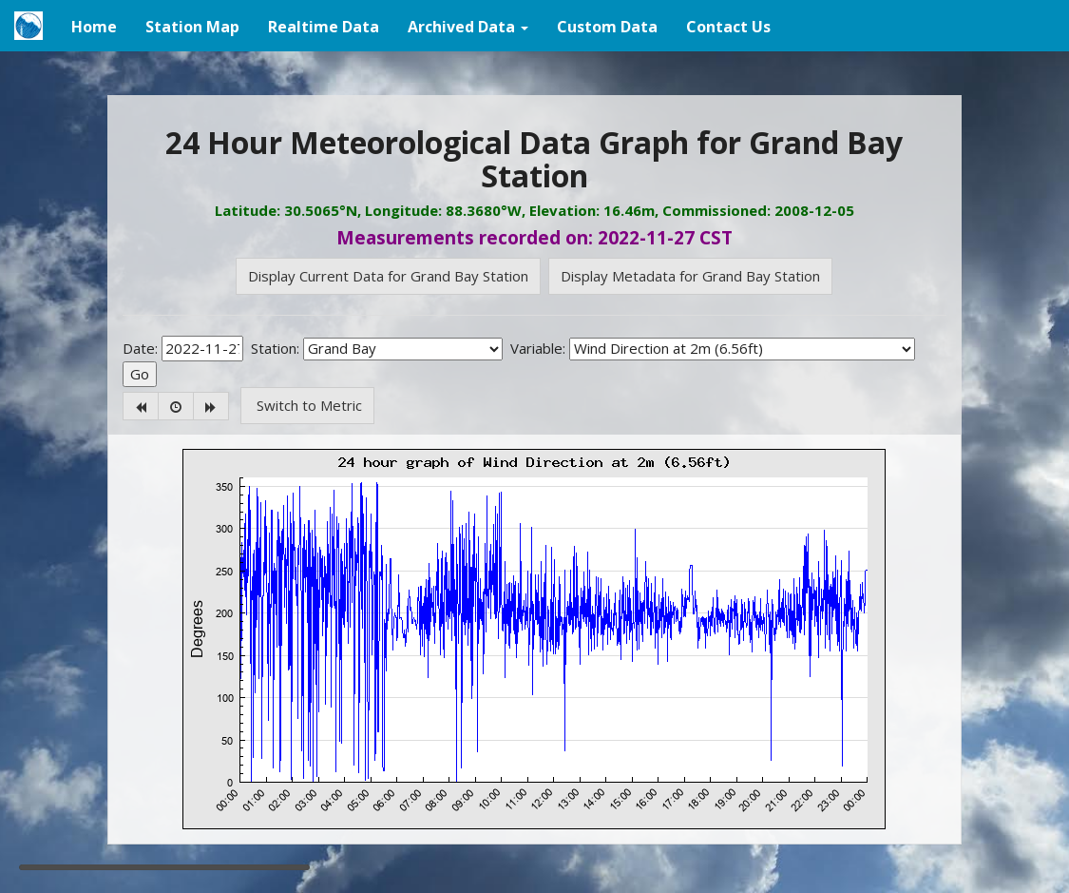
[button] (468, 25)
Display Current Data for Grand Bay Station (388, 275)
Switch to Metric (307, 405)
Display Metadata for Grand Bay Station (690, 275)
